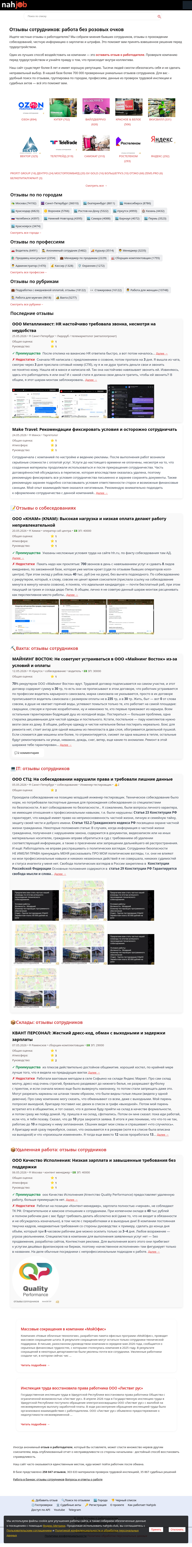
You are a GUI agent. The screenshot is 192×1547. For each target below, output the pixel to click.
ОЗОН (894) (29, 119)
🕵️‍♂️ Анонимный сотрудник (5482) (64, 250)
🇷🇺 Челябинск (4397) (25, 218)
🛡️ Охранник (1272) (91, 265)
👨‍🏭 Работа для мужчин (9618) (31, 297)
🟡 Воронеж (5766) (56, 211)
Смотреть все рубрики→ (27, 304)
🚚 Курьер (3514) (102, 250)
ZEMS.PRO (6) (154, 173)
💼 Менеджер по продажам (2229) (83, 258)
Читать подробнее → (35, 1365)
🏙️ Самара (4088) (98, 218)
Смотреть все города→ (26, 232)
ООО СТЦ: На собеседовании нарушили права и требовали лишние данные (92, 779)
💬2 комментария (26, 753)
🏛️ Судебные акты (68, 1505)
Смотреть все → (96, 185)
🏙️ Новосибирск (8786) (135, 203)
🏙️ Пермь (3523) (155, 218)
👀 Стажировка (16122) (106, 290)
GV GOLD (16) (95, 173)
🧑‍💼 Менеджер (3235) (132, 250)
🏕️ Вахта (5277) (66, 297)
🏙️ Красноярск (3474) (25, 226)
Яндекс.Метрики (54, 1525)
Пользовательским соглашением (29, 1530)
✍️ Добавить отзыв (44, 1500)
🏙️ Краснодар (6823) (25, 211)
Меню (187, 5)
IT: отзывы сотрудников (43, 768)
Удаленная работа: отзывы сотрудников (61, 1149)
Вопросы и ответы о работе (83, 1479)
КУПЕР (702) (62, 119)
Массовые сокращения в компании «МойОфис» (63, 1328)
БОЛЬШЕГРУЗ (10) (117, 173)
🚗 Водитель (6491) (24, 250)
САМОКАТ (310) (94, 156)
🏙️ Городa (100, 1500)
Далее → (162, 353)
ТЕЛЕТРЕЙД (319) (61, 156)
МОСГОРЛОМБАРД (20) (69, 173)
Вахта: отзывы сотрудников (47, 648)
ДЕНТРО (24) (45, 173)
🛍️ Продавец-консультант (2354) (33, 258)
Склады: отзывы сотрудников (49, 1022)
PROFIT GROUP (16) (23, 173)
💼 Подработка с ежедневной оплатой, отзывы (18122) (48, 290)
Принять (156, 1529)
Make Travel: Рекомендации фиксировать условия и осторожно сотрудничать (94, 429)
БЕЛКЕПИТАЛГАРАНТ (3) (26, 178)
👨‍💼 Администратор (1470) (28, 265)
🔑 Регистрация (95, 1505)
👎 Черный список (123, 1500)
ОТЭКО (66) (136, 173)
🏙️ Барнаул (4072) (127, 218)
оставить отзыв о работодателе (120, 55)
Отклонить (177, 1529)
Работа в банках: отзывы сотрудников (38, 1479)
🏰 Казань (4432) (153, 211)
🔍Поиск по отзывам (75, 1500)
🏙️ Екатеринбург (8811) (99, 203)
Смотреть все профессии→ (28, 272)
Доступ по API (40, 1510)
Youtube (59, 1510)
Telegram (75, 1510)
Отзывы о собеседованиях (46, 508)
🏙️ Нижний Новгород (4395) (63, 218)
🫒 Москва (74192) (23, 203)
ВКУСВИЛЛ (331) (160, 119)
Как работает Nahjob (142, 1505)
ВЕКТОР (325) (29, 156)
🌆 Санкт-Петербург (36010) (59, 203)
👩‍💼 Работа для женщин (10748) (147, 290)
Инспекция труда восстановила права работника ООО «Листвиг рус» (82, 1388)
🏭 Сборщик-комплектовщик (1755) (135, 258)
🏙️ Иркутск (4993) (125, 211)
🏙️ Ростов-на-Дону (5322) (91, 211)
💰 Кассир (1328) (62, 265)
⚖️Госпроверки (41, 1505)
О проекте (117, 1505)
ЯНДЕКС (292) (160, 156)
